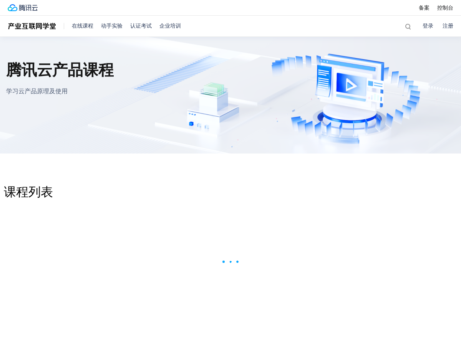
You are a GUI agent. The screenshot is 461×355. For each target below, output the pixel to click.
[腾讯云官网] (23, 7)
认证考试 (141, 26)
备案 (424, 8)
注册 (448, 26)
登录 (428, 26)
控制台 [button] (445, 8)
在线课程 (82, 26)
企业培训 (170, 26)
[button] (408, 26)
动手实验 (112, 26)
